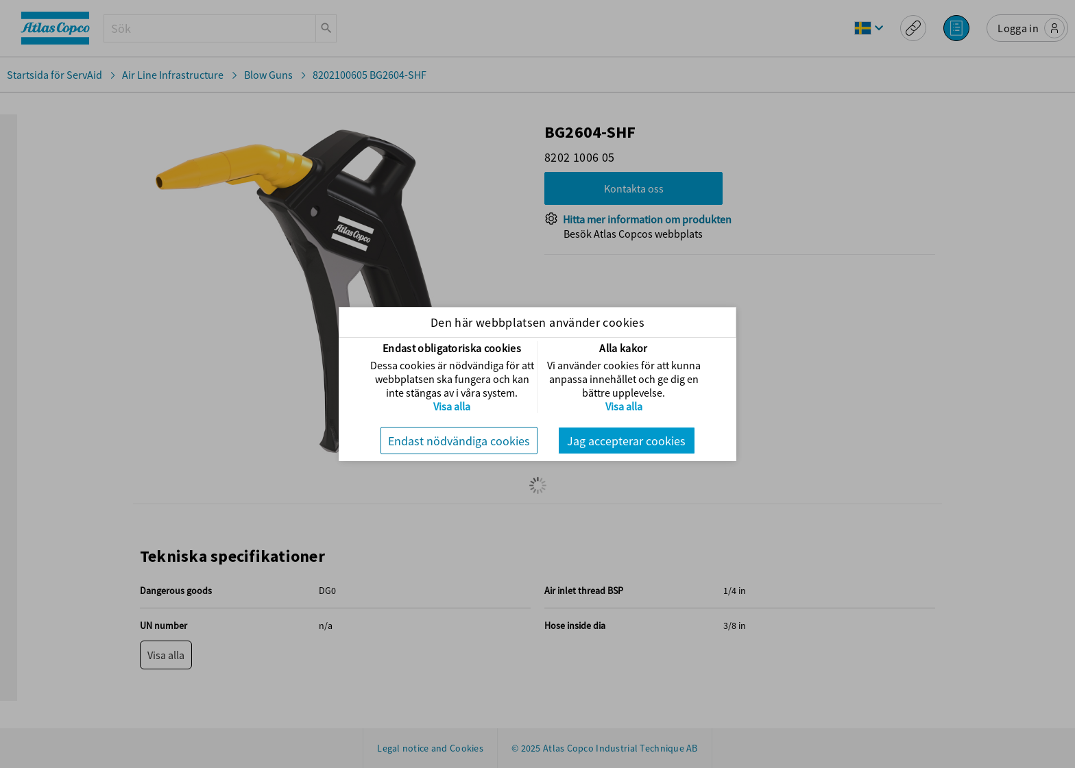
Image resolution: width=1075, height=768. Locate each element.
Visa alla (451, 406)
